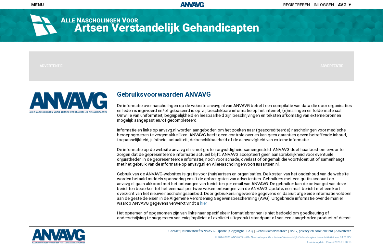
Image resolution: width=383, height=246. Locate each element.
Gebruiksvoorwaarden (271, 231)
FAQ (249, 231)
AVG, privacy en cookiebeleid (311, 231)
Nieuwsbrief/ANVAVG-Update (204, 231)
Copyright (236, 231)
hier (203, 203)
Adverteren (343, 231)
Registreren (296, 4)
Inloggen (324, 4)
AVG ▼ (345, 4)
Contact (174, 231)
